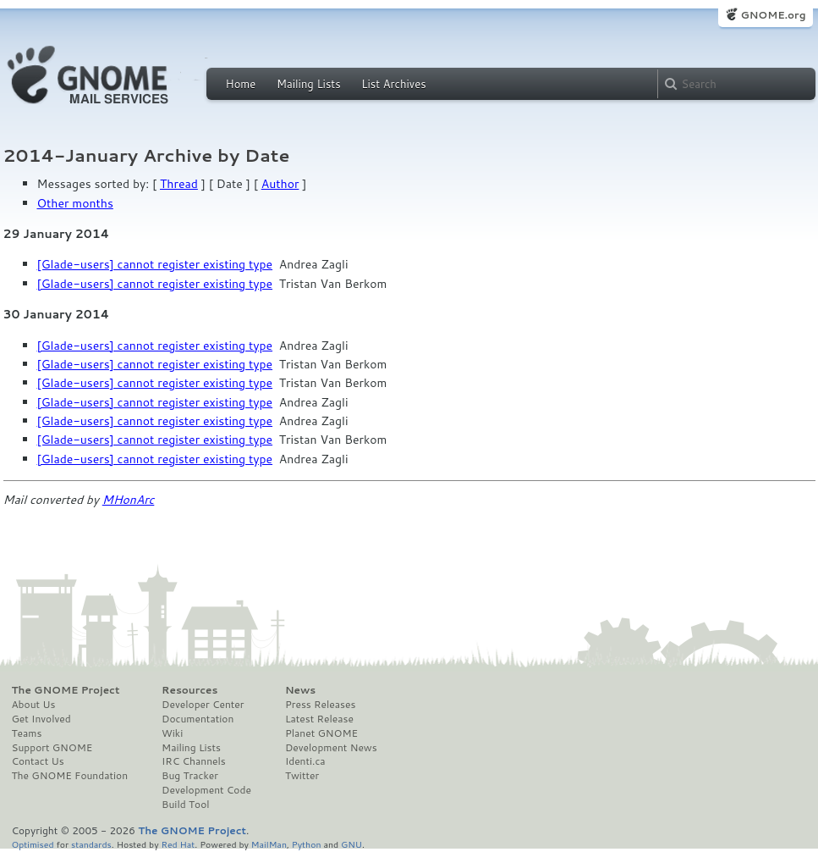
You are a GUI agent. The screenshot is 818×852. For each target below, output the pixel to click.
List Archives (393, 83)
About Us (34, 704)
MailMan (269, 844)
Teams (27, 733)
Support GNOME (52, 748)
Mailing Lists (309, 83)
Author (280, 183)
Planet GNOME (321, 733)
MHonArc (128, 499)
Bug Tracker (190, 776)
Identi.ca (305, 761)
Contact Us (38, 761)
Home (241, 83)
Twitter (302, 776)
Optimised (33, 844)
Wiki (172, 733)
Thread (179, 183)
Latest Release (319, 719)
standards (91, 844)
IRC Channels (194, 761)
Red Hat (178, 844)
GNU (351, 844)
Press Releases (320, 704)
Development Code (206, 790)
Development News (331, 748)
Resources (189, 690)
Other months (75, 203)
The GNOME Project (66, 690)
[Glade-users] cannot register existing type (155, 264)
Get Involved (41, 719)
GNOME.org (772, 15)
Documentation (197, 719)
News (300, 690)
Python (306, 844)
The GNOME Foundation (70, 776)
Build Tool (185, 804)
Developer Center (203, 704)
